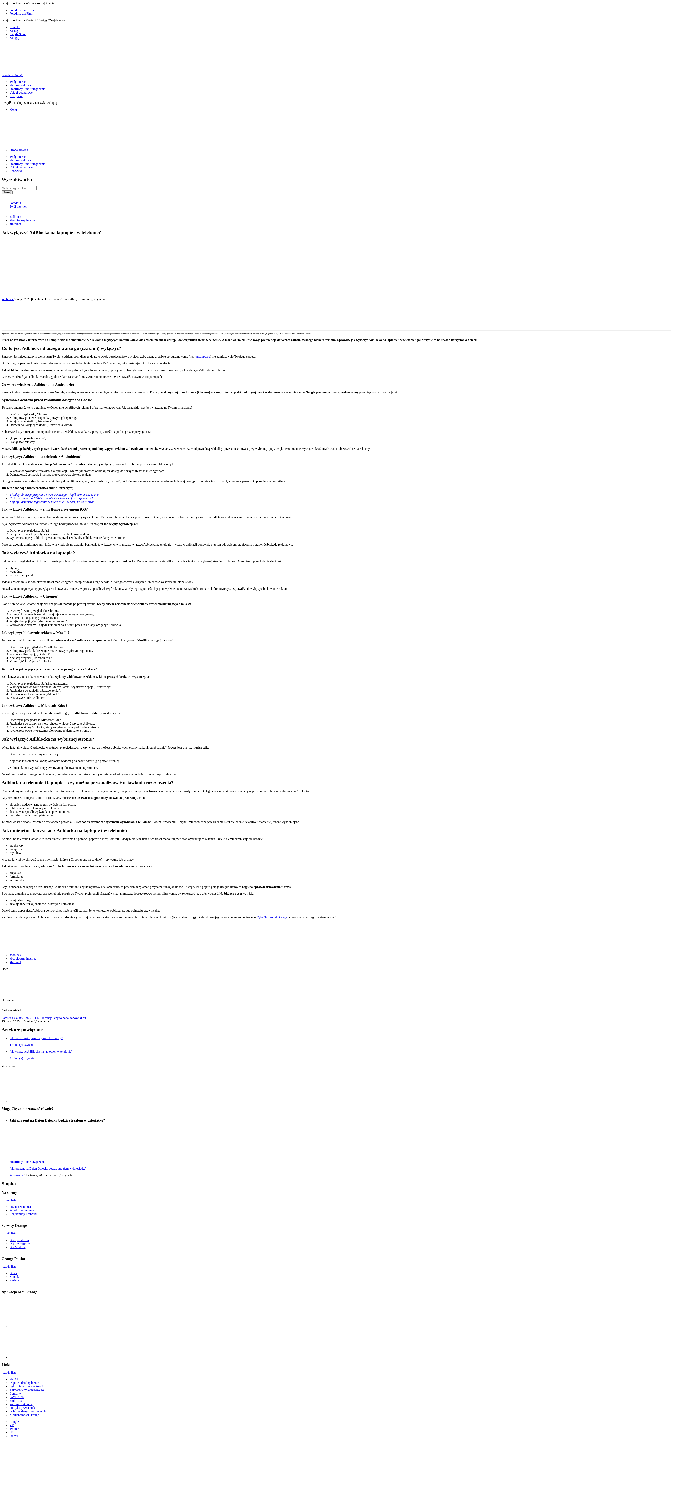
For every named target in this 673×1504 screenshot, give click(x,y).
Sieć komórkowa (20, 85)
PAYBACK (17, 1397)
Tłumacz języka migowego (27, 1390)
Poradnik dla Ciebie (22, 10)
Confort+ (15, 1393)
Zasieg (14, 30)
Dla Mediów (17, 1247)
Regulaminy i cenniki (23, 1214)
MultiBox (16, 1400)
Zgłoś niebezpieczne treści (26, 1386)
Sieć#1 (14, 1379)
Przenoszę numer (20, 1206)
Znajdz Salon (18, 34)
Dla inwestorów (20, 1243)
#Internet (15, 224)
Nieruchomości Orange (24, 1415)
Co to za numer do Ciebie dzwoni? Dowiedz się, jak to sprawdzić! (51, 498)
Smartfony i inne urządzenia (27, 89)
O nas (13, 1273)
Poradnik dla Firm (21, 13)
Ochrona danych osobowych (28, 1411)
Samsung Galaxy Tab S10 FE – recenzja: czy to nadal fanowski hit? (45, 1018)
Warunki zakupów (21, 1404)
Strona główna (19, 150)
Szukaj (7, 192)
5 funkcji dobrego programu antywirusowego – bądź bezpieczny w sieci (54, 494)
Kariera (14, 1280)
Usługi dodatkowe (21, 92)
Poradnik (15, 203)
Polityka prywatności (23, 1407)
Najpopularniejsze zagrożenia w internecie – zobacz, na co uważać (52, 502)
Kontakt (15, 27)
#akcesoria (17, 1175)
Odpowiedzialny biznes (24, 1382)
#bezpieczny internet (23, 220)
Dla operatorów (19, 1240)
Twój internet (18, 81)
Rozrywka (16, 96)
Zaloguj (14, 37)
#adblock (15, 216)
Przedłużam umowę (22, 1210)
